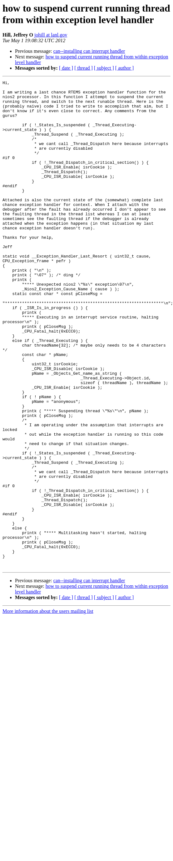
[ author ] (124, 68)
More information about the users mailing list (47, 708)
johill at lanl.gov (50, 35)
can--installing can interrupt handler (89, 51)
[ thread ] (83, 68)
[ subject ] (104, 68)
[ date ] (66, 68)
